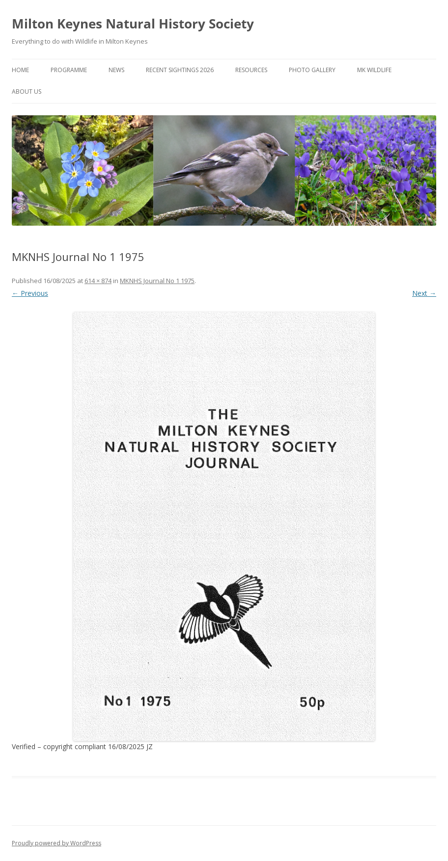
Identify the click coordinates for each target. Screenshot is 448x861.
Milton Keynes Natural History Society (133, 23)
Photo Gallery (312, 70)
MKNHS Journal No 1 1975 (157, 280)
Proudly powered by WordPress (56, 843)
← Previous (30, 293)
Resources (251, 70)
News (116, 70)
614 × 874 (98, 280)
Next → (424, 293)
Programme (69, 70)
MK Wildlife (374, 70)
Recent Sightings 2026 (180, 70)
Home (20, 70)
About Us (26, 91)
